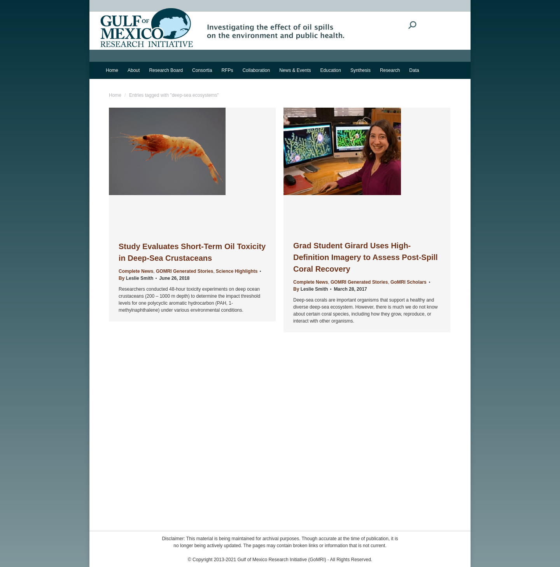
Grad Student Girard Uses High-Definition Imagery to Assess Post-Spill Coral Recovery (365, 257)
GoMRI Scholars (408, 282)
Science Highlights (236, 271)
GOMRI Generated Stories (184, 271)
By (136, 278)
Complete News (136, 271)
